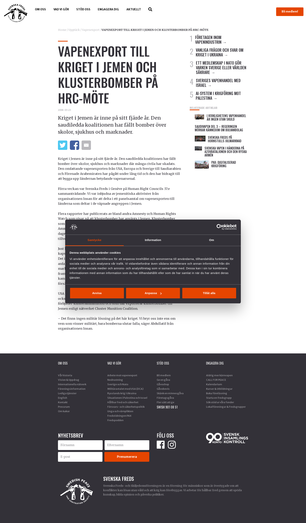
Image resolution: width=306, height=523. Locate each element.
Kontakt (63, 402)
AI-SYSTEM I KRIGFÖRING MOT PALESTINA (218, 95)
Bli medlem (164, 375)
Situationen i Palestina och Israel (127, 397)
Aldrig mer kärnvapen (219, 375)
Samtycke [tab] (94, 240)
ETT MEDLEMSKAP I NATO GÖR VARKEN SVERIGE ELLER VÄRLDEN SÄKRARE (221, 67)
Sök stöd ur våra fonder (220, 402)
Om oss (40, 9)
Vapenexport (90, 30)
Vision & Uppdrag (68, 379)
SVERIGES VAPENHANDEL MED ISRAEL (218, 82)
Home (62, 30)
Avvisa (97, 293)
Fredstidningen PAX (119, 415)
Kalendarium (214, 384)
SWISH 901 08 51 (167, 407)
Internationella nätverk (72, 384)
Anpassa (153, 293)
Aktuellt (133, 9)
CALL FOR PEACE (216, 379)
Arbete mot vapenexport (122, 375)
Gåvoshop (163, 384)
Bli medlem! (290, 11)
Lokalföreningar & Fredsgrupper (226, 406)
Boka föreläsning (216, 393)
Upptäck (74, 30)
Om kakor (64, 411)
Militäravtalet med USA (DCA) (125, 388)
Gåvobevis (163, 388)
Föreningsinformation (71, 388)
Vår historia (65, 375)
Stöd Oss (83, 9)
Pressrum (64, 406)
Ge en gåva (163, 379)
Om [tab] (211, 240)
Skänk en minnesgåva (170, 393)
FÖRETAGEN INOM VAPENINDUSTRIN (208, 39)
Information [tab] (153, 240)
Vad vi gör (61, 9)
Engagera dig (108, 9)
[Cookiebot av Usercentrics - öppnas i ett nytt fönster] (219, 227)
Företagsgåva (165, 397)
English (62, 397)
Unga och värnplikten (120, 411)
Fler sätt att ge (165, 402)
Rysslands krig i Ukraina (121, 393)
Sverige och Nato (117, 384)
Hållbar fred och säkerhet (122, 402)
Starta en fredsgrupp (219, 397)
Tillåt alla (209, 293)
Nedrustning (115, 379)
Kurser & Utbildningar (219, 388)
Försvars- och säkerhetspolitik (126, 406)
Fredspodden (115, 420)
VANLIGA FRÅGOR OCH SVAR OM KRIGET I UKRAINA (219, 52)
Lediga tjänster (67, 393)
